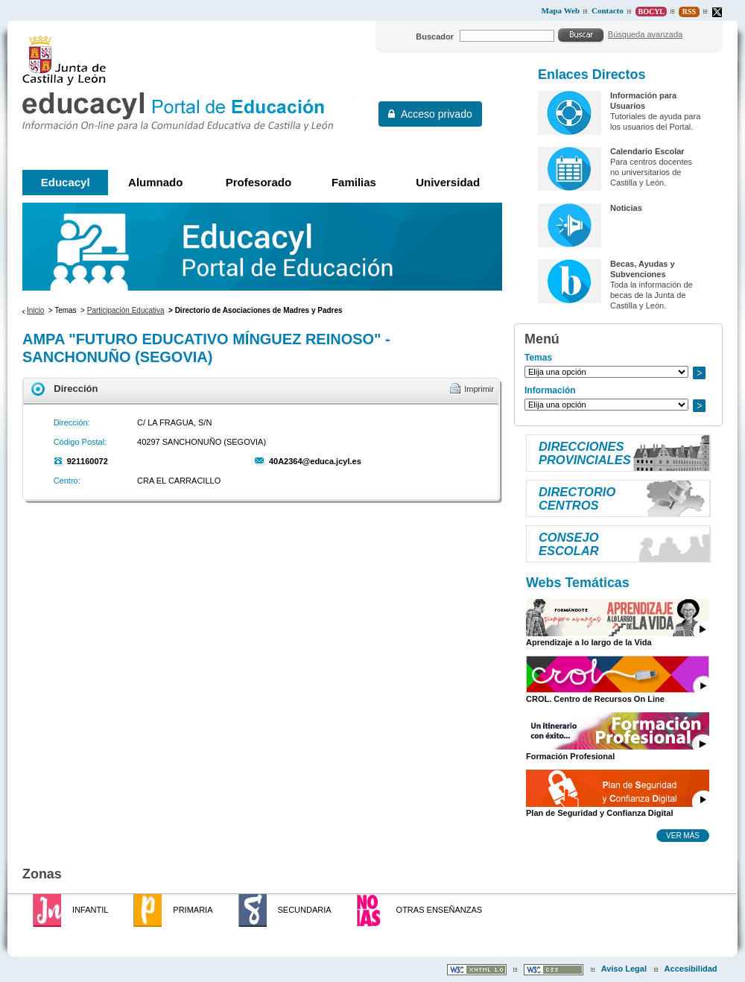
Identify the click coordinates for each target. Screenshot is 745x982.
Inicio (35, 310)
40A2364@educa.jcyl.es (315, 461)
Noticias (626, 207)
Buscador (435, 36)
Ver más (683, 835)
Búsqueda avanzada (645, 34)
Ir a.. (699, 373)
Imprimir (479, 388)
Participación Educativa (126, 310)
